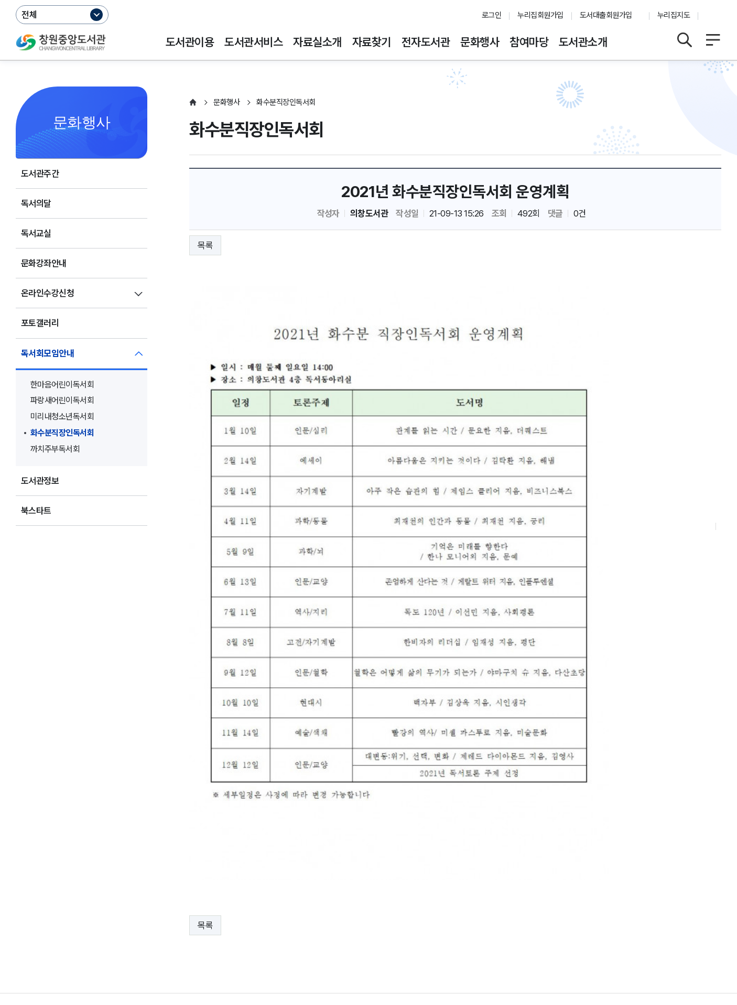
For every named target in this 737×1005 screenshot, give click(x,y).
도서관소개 (583, 42)
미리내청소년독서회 (62, 417)
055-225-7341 (246, 938)
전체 (29, 14)
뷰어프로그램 (450, 906)
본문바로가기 (369, 0)
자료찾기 (371, 42)
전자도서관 (426, 42)
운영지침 (108, 906)
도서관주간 (40, 173)
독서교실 (36, 233)
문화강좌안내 (44, 263)
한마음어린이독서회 (62, 385)
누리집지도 (673, 15)
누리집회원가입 (540, 15)
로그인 (491, 15)
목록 (205, 245)
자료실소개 (317, 42)
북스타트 (36, 510)
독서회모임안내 (47, 353)
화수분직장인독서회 (62, 433)
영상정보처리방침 (170, 906)
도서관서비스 (253, 42)
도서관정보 (40, 481)
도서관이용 (190, 42)
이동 (706, 876)
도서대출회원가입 (606, 15)
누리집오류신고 (384, 906)
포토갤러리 (40, 323)
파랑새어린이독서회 (62, 400)
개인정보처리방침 (46, 906)
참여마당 (529, 42)
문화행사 (479, 42)
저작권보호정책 (244, 906)
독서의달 (36, 203)
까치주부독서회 (55, 449)
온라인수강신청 (47, 293)
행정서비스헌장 (314, 906)
